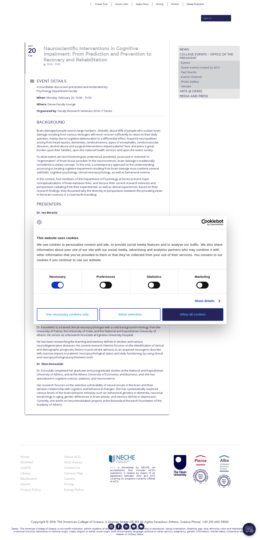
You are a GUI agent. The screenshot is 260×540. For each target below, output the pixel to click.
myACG (25, 468)
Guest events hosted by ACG (200, 67)
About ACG (71, 32)
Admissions (92, 32)
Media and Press (194, 96)
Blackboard (28, 478)
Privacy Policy (30, 490)
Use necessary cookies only (67, 314)
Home (24, 457)
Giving (159, 4)
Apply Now (142, 4)
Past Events (188, 72)
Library (25, 473)
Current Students (192, 32)
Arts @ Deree (191, 91)
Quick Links (121, 4)
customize (242, 3)
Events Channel (191, 77)
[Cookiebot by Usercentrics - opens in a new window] (204, 222)
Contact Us (72, 468)
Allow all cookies (193, 314)
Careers (69, 478)
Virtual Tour (101, 4)
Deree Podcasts (195, 4)
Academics (112, 32)
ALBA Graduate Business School (149, 32)
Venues (186, 86)
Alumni (175, 4)
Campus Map (73, 473)
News (184, 49)
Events (185, 63)
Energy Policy (74, 490)
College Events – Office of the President (206, 56)
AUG (112, 467)
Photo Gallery (190, 81)
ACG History (73, 462)
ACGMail (26, 462)
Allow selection (130, 314)
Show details (205, 301)
